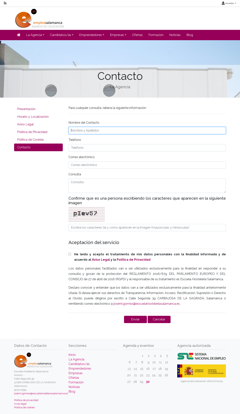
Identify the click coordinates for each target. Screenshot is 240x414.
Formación (155, 35)
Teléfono (74, 140)
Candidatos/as (79, 364)
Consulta (74, 174)
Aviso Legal (25, 124)
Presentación (26, 109)
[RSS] (5, 3)
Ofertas (137, 35)
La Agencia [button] (34, 35)
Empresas (75, 373)
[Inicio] (39, 17)
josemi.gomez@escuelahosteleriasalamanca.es (146, 303)
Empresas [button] (117, 35)
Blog (189, 35)
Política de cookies (24, 407)
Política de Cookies (30, 139)
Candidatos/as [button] (60, 35)
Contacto (24, 147)
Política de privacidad (26, 400)
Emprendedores (79, 368)
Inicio (72, 355)
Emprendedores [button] (90, 35)
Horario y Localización (33, 116)
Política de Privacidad (32, 132)
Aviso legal (20, 403)
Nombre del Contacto (83, 122)
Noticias (175, 35)
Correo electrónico (81, 157)
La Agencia (76, 359)
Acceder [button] (228, 3)
